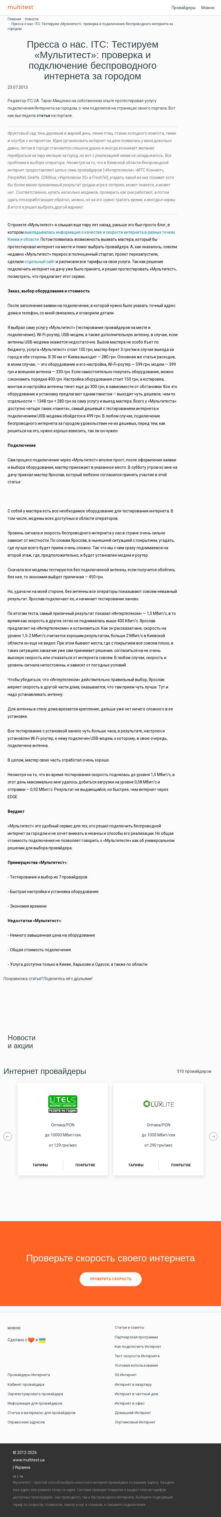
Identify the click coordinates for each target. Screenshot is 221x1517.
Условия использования (136, 1365)
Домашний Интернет (133, 1413)
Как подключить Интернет (138, 1346)
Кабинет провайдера (26, 1384)
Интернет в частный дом (136, 1394)
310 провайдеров (194, 1071)
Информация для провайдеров (35, 1403)
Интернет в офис (129, 1403)
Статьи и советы (129, 1327)
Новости (32, 19)
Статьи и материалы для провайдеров (42, 1413)
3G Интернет (126, 1375)
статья (43, 115)
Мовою (208, 7)
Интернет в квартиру (133, 1384)
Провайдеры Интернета (29, 1375)
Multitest (22, 7)
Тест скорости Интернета (137, 1356)
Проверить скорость (110, 1279)
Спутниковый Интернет (135, 1422)
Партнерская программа (136, 1337)
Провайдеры (184, 7)
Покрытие (85, 1165)
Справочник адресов (26, 1422)
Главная (14, 19)
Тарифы (40, 1165)
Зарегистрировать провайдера (35, 1394)
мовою (14, 1328)
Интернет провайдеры (44, 1071)
